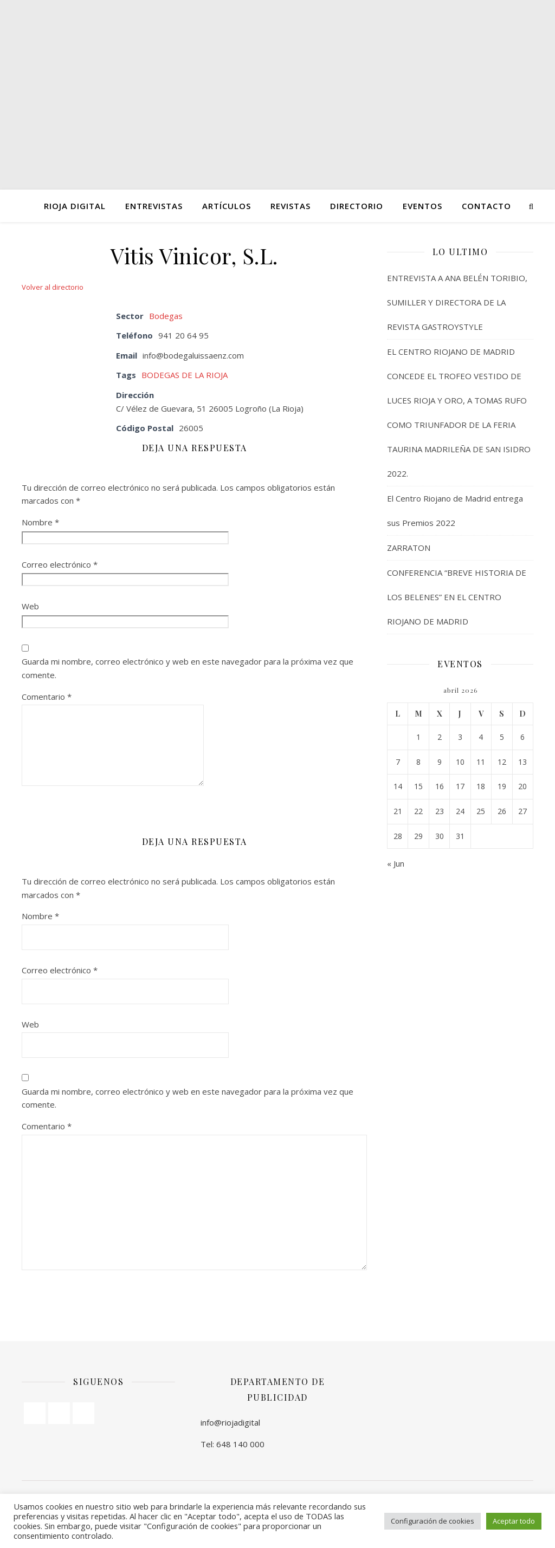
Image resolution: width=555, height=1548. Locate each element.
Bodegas (166, 315)
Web (30, 606)
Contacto (486, 205)
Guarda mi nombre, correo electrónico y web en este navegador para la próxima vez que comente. (187, 668)
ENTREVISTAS (154, 205)
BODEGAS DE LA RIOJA (184, 374)
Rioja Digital (75, 205)
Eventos (422, 205)
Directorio (356, 205)
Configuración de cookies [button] (432, 1521)
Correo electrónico (60, 564)
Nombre (40, 522)
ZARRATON (408, 547)
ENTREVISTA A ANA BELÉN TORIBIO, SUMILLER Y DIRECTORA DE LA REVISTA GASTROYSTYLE (457, 302)
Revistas (290, 205)
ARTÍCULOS (226, 205)
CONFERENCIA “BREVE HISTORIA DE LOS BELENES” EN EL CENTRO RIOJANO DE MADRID (456, 597)
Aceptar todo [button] (514, 1521)
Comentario (47, 696)
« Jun (395, 863)
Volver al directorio (52, 287)
